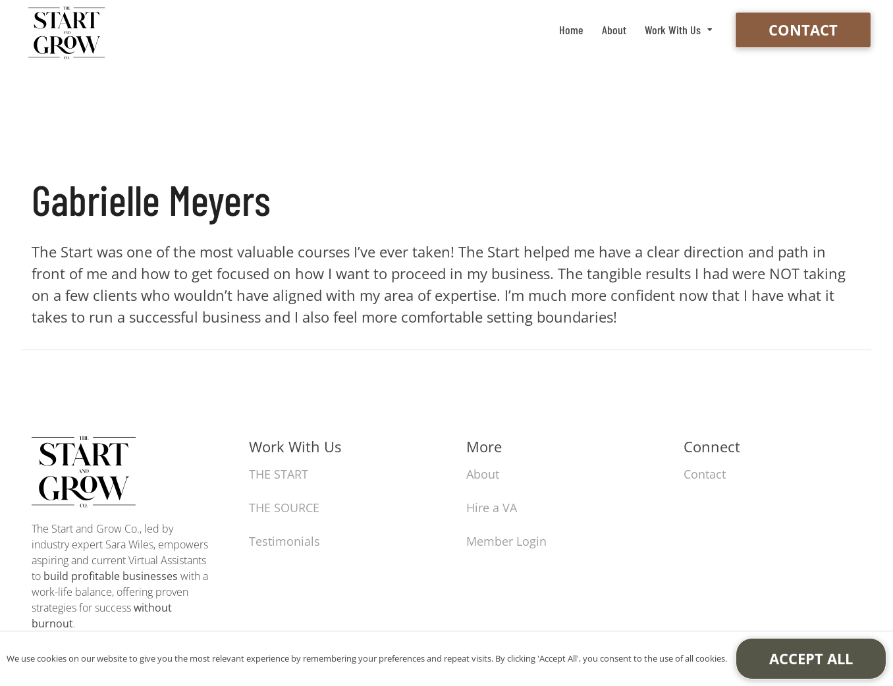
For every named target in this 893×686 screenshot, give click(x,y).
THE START (278, 474)
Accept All (811, 658)
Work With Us (673, 29)
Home (571, 29)
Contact (803, 30)
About (614, 29)
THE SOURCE (284, 507)
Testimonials (284, 541)
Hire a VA (491, 507)
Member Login (506, 541)
